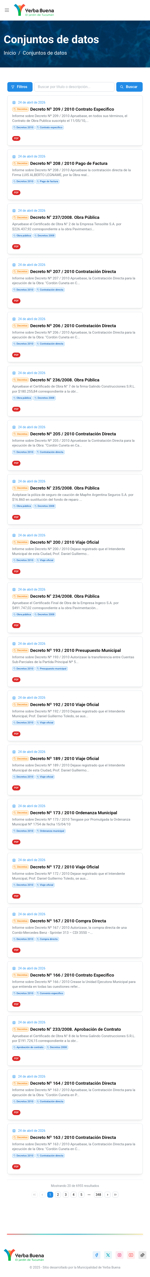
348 (98, 1208)
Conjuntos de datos (45, 52)
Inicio (10, 52)
